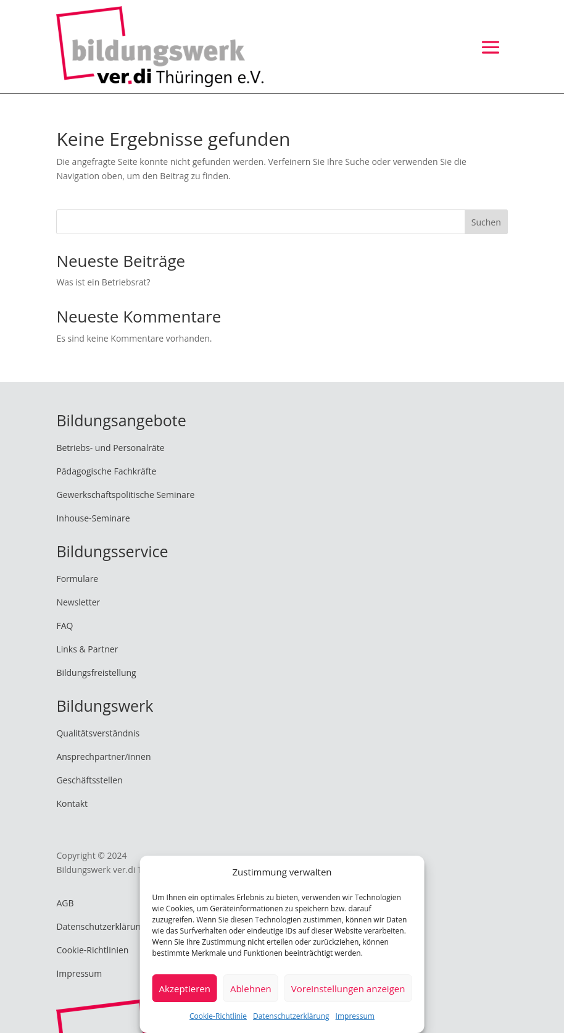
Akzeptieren (184, 988)
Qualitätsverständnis (97, 733)
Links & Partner (87, 649)
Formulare (77, 578)
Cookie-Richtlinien (92, 950)
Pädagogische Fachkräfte (106, 471)
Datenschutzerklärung (291, 1016)
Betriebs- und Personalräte (110, 447)
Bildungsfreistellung (96, 672)
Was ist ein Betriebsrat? (103, 282)
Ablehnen (251, 988)
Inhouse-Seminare (93, 518)
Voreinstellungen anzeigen (348, 988)
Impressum (355, 1016)
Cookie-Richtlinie (218, 1016)
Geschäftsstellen (89, 780)
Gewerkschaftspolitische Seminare (125, 494)
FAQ (64, 625)
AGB (64, 903)
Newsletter (78, 602)
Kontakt (72, 803)
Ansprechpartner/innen (103, 756)
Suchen (486, 222)
